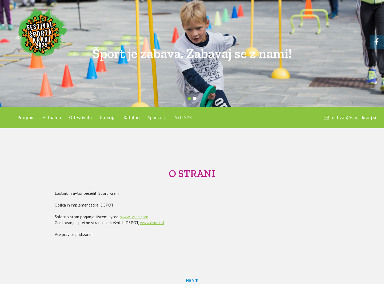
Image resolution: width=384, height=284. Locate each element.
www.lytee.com (134, 216)
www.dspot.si (152, 222)
